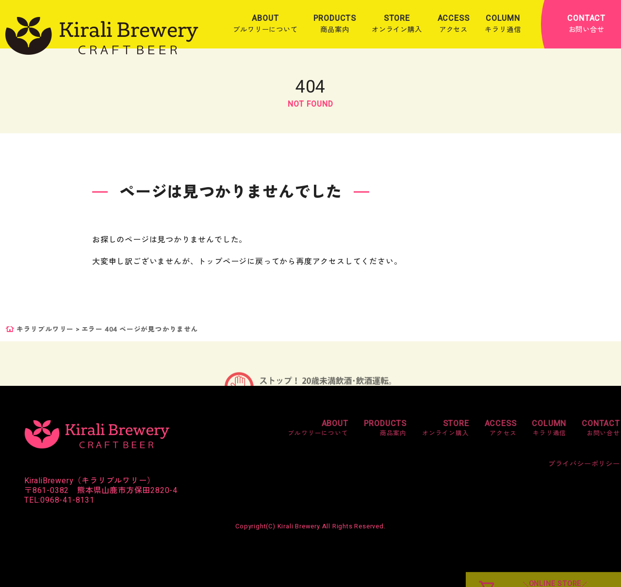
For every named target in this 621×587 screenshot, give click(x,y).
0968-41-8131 (67, 500)
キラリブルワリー (45, 329)
